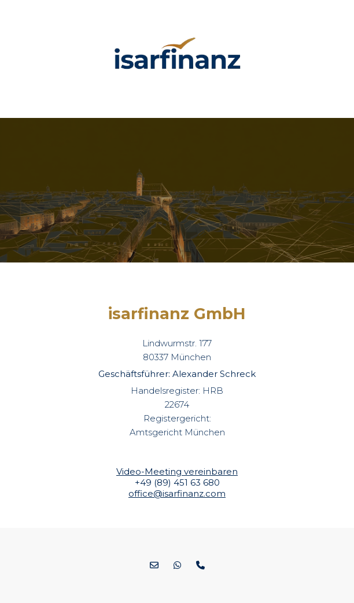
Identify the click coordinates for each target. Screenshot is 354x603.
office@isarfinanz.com (177, 493)
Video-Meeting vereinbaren (177, 471)
